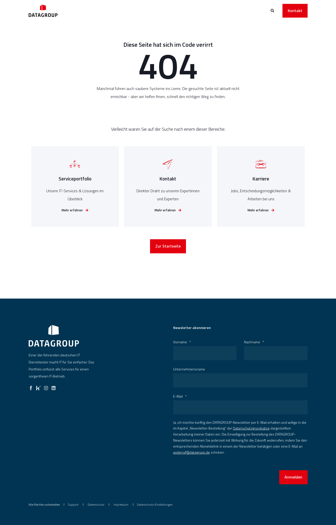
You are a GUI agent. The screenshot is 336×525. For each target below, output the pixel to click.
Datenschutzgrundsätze (251, 428)
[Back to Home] (43, 11)
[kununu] (38, 386)
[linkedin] (53, 386)
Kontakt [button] (295, 11)
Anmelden (293, 477)
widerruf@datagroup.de (191, 452)
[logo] (54, 336)
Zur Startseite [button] (168, 247)
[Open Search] (273, 10)
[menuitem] (73, 504)
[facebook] (31, 386)
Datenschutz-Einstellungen (155, 504)
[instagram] (46, 386)
